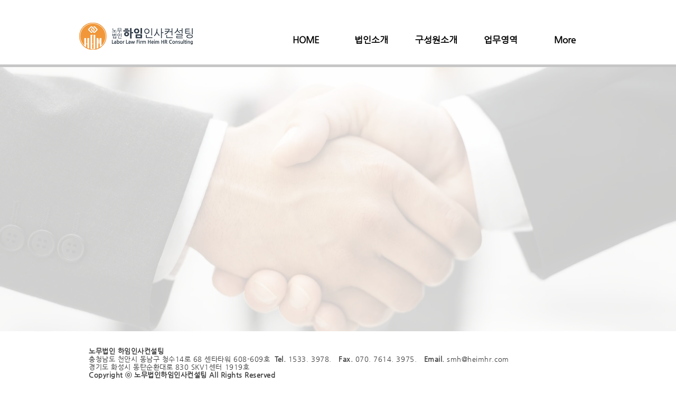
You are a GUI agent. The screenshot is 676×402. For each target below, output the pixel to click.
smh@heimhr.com (478, 359)
